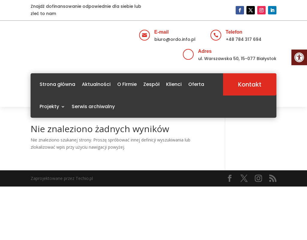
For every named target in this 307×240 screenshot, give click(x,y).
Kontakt (249, 84)
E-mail (161, 32)
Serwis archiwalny (93, 106)
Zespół (151, 84)
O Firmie (127, 84)
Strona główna (57, 84)
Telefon (234, 32)
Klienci (174, 84)
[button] (299, 57)
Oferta (196, 84)
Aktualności (96, 84)
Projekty (49, 106)
